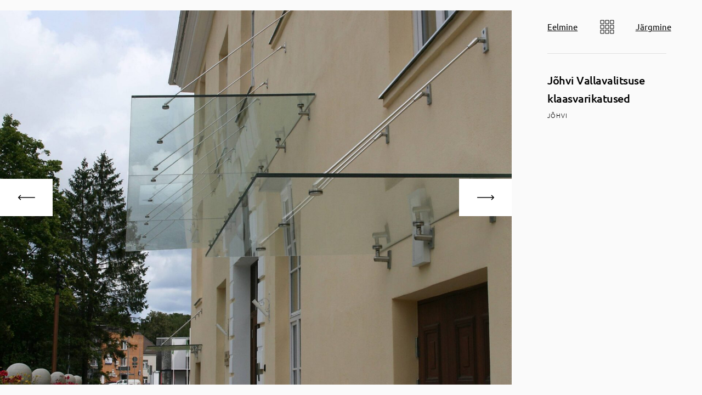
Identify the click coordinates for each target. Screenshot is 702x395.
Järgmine (653, 26)
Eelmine (562, 26)
